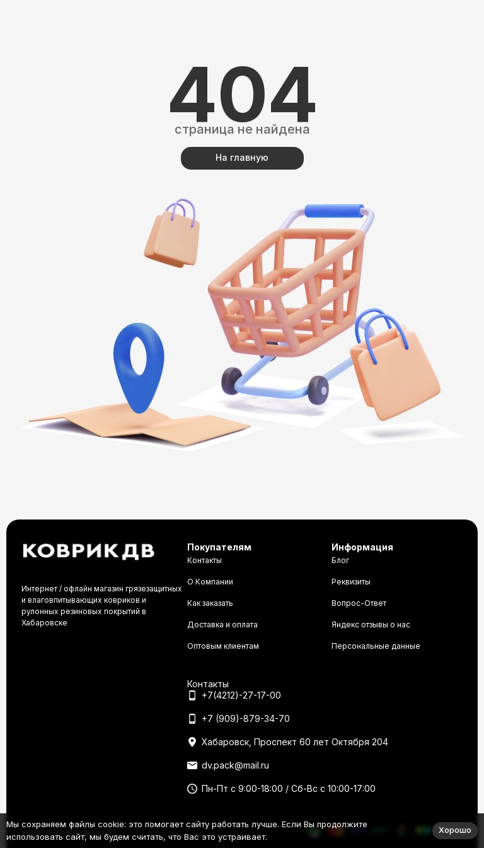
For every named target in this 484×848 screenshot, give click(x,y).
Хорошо (455, 830)
